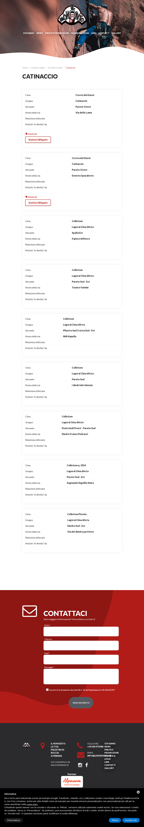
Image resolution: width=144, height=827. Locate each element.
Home (25, 67)
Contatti (103, 33)
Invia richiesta (81, 702)
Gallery (116, 33)
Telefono (48, 639)
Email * (47, 653)
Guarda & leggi (80, 33)
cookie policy (32, 804)
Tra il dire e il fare (55, 67)
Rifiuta (115, 820)
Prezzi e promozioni (57, 33)
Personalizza (13, 820)
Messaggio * (49, 667)
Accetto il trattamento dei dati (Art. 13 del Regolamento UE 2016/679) (81, 690)
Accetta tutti (131, 820)
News (40, 33)
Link (93, 33)
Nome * (47, 625)
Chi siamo (28, 33)
